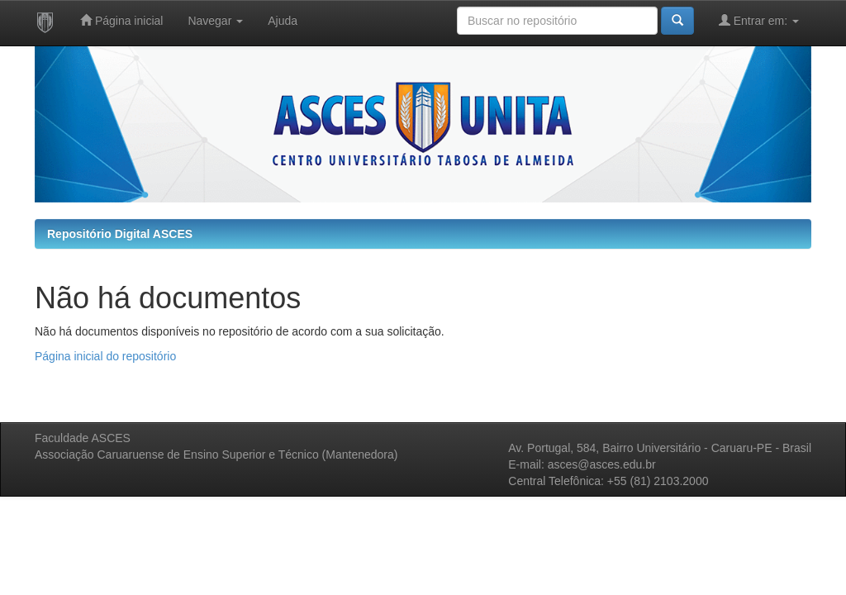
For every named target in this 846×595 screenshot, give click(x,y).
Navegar (215, 20)
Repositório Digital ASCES (119, 233)
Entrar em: (759, 20)
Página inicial (121, 20)
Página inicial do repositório (105, 356)
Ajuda (282, 20)
